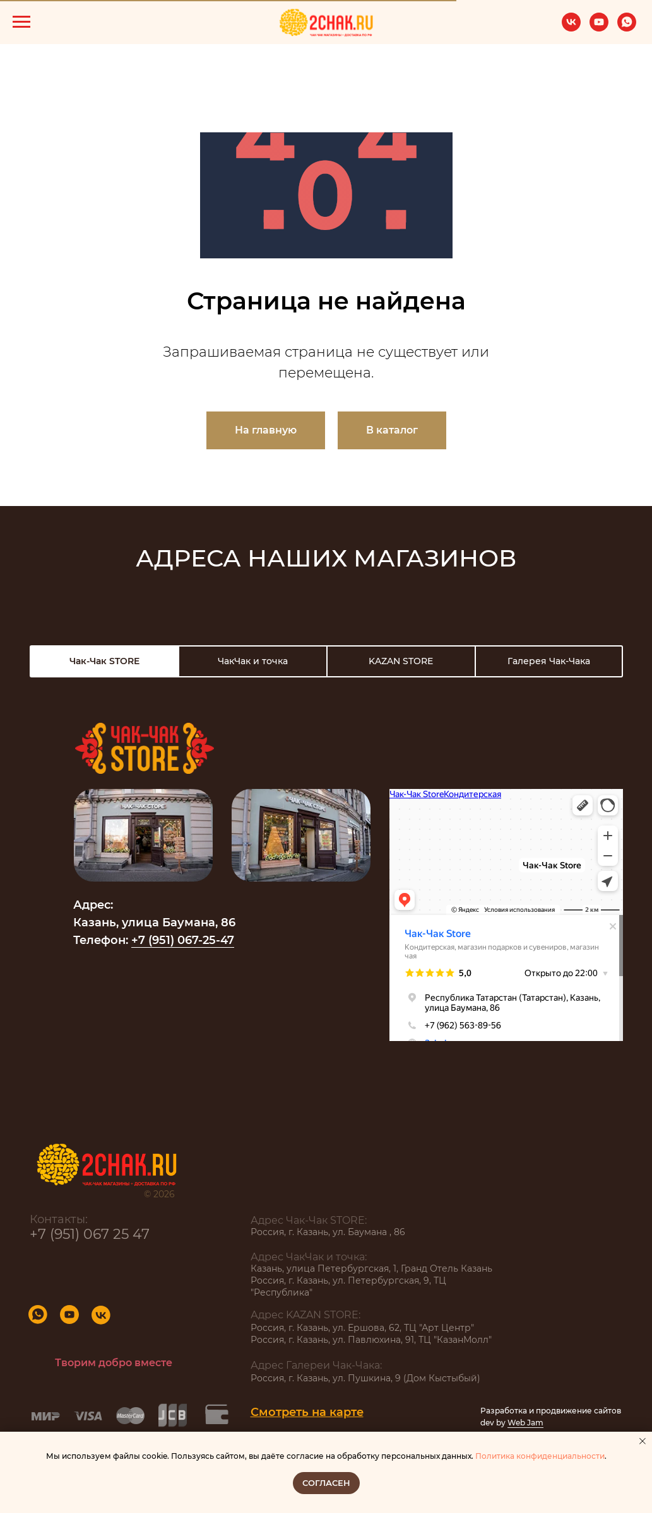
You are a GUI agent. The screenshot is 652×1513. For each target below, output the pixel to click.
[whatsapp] (626, 28)
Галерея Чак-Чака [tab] (548, 661)
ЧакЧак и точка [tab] (253, 661)
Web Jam (525, 1422)
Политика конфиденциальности (540, 1456)
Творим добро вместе (113, 1363)
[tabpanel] (326, 879)
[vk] (571, 28)
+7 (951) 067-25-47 (182, 940)
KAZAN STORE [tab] (401, 661)
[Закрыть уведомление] (642, 1441)
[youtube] (599, 28)
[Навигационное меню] (21, 22)
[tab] (104, 661)
